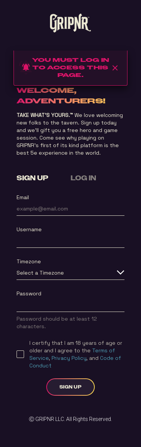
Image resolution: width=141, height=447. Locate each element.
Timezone (29, 261)
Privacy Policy (69, 358)
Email (23, 197)
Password (29, 293)
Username (29, 229)
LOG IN (83, 178)
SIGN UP (32, 178)
